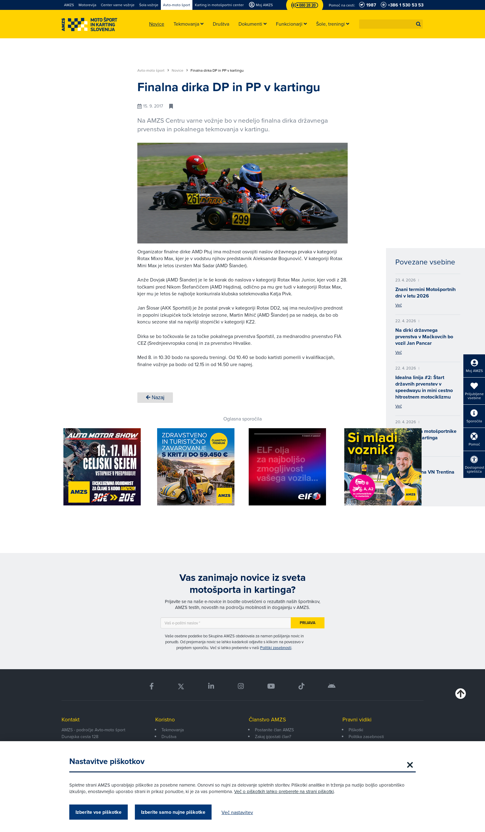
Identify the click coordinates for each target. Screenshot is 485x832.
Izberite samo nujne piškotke (173, 812)
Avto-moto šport (153, 70)
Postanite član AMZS (274, 730)
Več (398, 305)
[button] (418, 24)
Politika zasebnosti (366, 736)
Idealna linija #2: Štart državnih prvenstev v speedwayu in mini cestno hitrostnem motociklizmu (424, 387)
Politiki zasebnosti (275, 647)
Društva (168, 736)
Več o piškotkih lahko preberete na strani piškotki (284, 791)
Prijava (307, 623)
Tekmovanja (172, 730)
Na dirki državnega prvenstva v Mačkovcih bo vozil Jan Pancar (424, 337)
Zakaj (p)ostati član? (273, 736)
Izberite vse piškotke (98, 812)
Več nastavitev (237, 812)
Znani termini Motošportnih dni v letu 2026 (425, 292)
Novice (180, 70)
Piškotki (356, 730)
